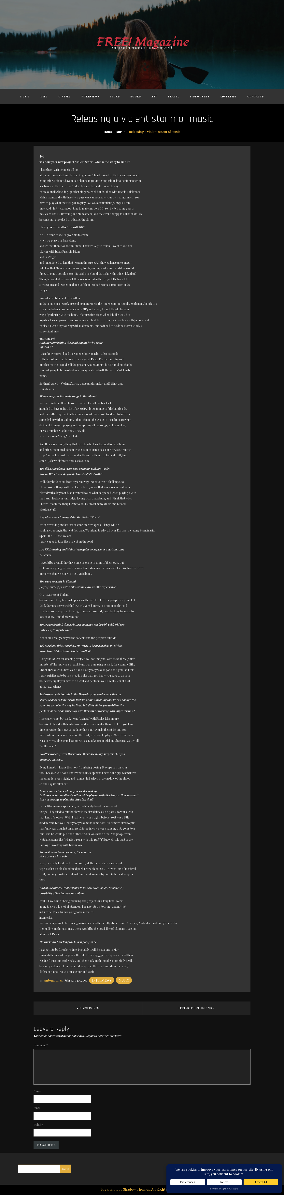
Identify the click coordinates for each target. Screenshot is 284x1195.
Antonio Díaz (53, 980)
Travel (173, 96)
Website (38, 1125)
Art (154, 96)
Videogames (200, 96)
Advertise (228, 96)
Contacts (255, 96)
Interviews (90, 96)
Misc (44, 96)
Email (37, 1108)
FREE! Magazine (142, 42)
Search (65, 1168)
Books (135, 96)
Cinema (64, 96)
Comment (41, 1045)
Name (37, 1091)
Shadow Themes (136, 1189)
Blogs (115, 96)
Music (25, 96)
